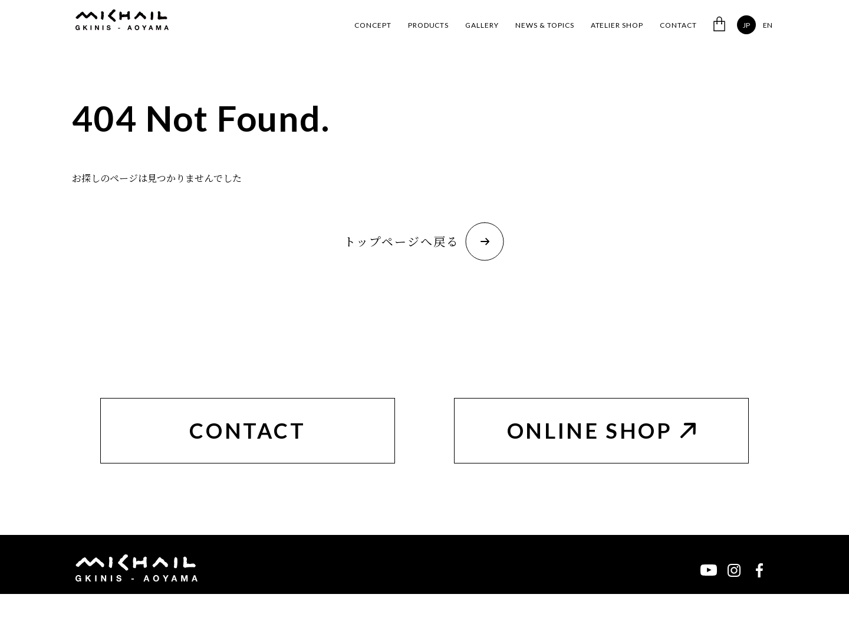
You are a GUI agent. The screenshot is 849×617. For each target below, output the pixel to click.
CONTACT (678, 25)
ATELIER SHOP (617, 25)
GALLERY (482, 25)
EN (767, 25)
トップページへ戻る (424, 241)
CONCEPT (372, 25)
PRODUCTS (428, 25)
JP (746, 25)
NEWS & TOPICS (544, 25)
